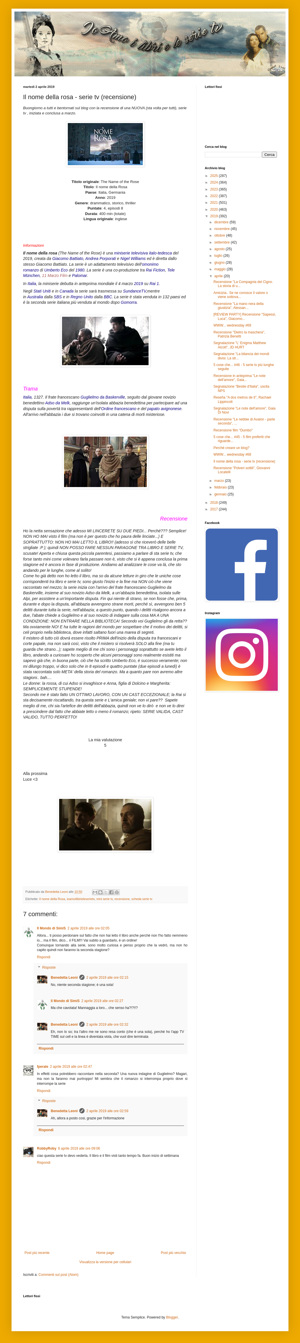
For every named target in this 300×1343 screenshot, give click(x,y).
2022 (214, 196)
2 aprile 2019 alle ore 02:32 (107, 1025)
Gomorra (129, 302)
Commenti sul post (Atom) (58, 1275)
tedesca (165, 253)
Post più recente (37, 1253)
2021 (214, 203)
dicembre (222, 222)
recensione (122, 899)
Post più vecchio (173, 1253)
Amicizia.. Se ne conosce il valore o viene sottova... (240, 295)
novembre (222, 229)
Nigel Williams (133, 258)
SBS (58, 297)
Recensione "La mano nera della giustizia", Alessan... (238, 306)
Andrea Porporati (100, 258)
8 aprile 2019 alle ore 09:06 (79, 1148)
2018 (214, 503)
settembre (222, 242)
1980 (79, 270)
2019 (138, 283)
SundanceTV (134, 291)
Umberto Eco (56, 270)
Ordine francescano (118, 408)
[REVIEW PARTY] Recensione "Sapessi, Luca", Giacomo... (244, 316)
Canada (66, 291)
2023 (214, 189)
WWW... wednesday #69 (232, 325)
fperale (42, 1067)
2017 (214, 509)
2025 (214, 176)
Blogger (172, 1317)
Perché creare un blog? (231, 448)
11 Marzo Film (55, 275)
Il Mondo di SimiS (51, 928)
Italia (32, 283)
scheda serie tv (142, 899)
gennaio (221, 494)
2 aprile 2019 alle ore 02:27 (102, 1001)
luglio (218, 256)
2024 (214, 182)
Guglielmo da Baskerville (102, 397)
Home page (105, 1253)
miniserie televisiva (131, 253)
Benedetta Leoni (64, 978)
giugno (220, 263)
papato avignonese (164, 408)
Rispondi (43, 957)
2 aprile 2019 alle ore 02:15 (107, 978)
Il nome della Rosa (52, 899)
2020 (214, 210)
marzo (219, 481)
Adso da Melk (57, 403)
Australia (35, 297)
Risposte (49, 967)
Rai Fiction (155, 270)
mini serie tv (104, 899)
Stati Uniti (42, 291)
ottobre (220, 235)
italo (153, 253)
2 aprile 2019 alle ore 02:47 (71, 1067)
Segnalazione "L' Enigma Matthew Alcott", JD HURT (239, 345)
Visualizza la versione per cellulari (105, 1262)
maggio (220, 269)
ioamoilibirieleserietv (80, 899)
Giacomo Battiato (67, 258)
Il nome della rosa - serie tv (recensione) (244, 461)
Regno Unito (81, 297)
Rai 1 (154, 283)
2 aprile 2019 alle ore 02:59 (107, 1111)
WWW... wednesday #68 (232, 454)
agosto (220, 249)
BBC (108, 297)
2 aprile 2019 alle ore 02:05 (88, 928)
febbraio (221, 487)
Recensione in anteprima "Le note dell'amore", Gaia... (239, 378)
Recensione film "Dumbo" (233, 430)
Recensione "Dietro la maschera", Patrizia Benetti (239, 334)
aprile (219, 276)
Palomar (79, 275)
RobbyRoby (46, 1148)
